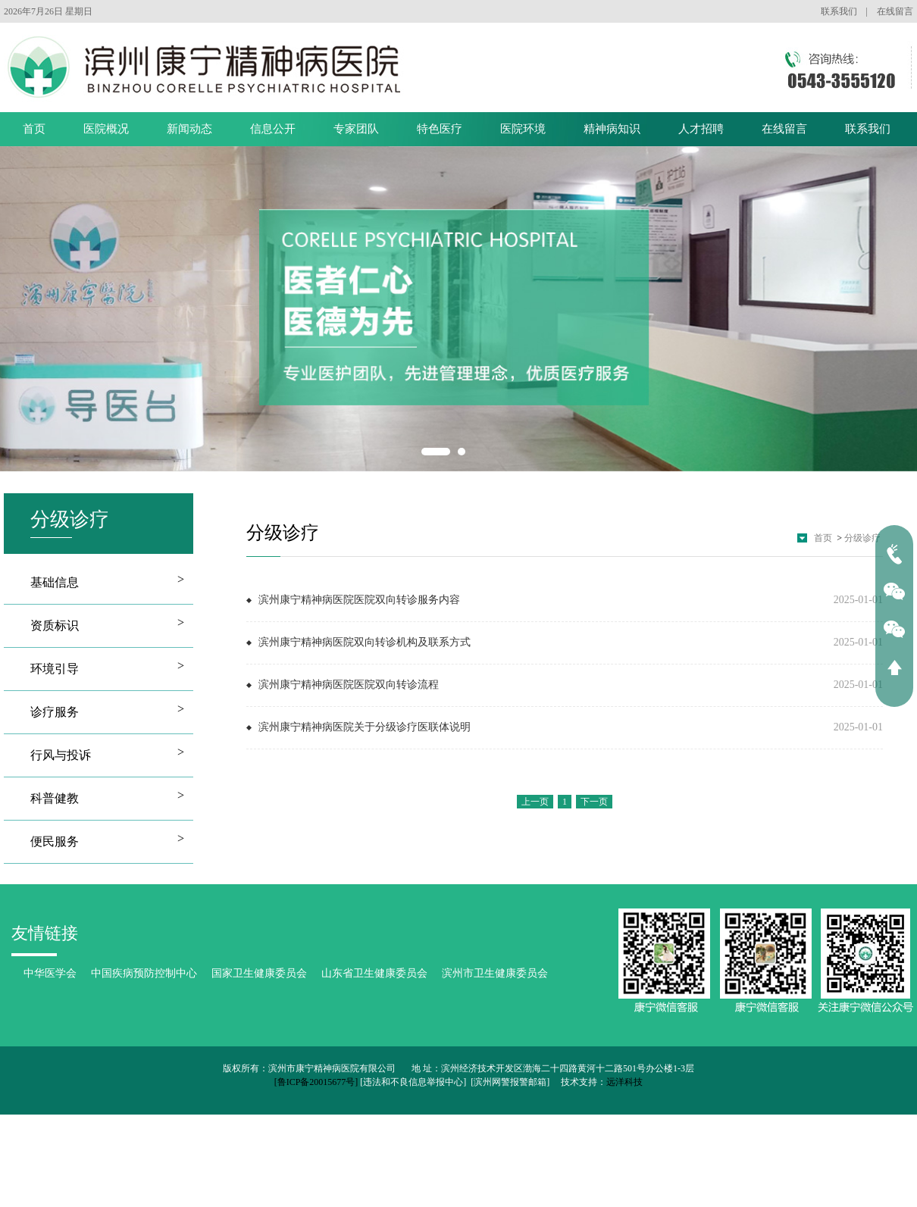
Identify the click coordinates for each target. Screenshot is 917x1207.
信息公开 (273, 129)
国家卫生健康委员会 (259, 973)
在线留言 (895, 11)
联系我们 (839, 11)
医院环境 (523, 129)
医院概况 (106, 129)
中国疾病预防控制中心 (144, 973)
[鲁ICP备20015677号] (316, 1082)
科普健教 (54, 798)
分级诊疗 (862, 538)
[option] (458, 309)
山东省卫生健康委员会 (374, 973)
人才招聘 (701, 129)
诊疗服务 (54, 711)
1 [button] (435, 451)
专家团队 (356, 129)
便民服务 (54, 841)
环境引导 (54, 668)
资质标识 (54, 625)
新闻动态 (189, 129)
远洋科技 (624, 1082)
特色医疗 (439, 129)
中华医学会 (50, 973)
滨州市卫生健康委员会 (495, 973)
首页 (34, 129)
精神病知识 (612, 129)
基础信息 (54, 582)
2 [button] (461, 451)
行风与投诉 (60, 755)
